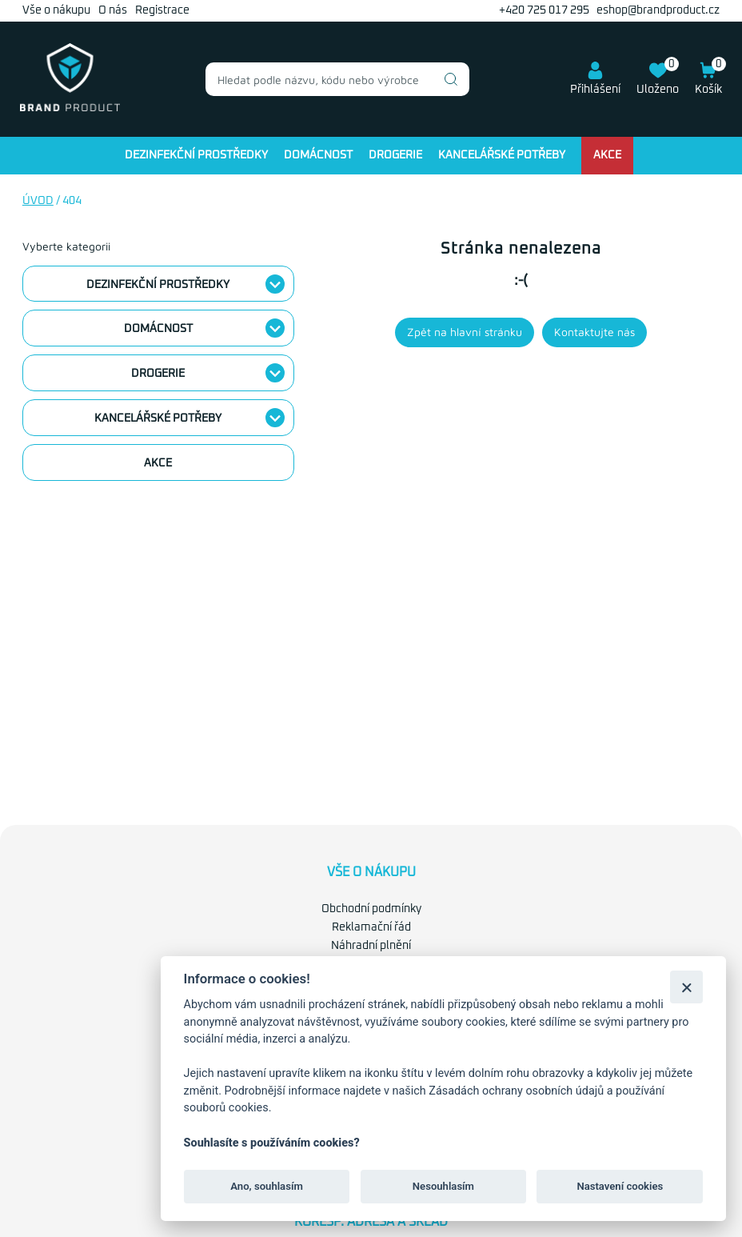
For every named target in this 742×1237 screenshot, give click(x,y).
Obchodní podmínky (371, 909)
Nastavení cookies (619, 1186)
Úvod (38, 200)
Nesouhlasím (443, 1186)
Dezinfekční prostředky (196, 155)
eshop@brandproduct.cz (658, 10)
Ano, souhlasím (266, 1186)
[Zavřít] (686, 987)
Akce (607, 155)
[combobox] (337, 79)
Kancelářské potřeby (501, 155)
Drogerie (395, 155)
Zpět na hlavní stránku (464, 331)
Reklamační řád (371, 927)
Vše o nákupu (56, 10)
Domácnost (318, 155)
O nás (112, 10)
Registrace (162, 10)
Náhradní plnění (371, 945)
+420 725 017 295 (544, 10)
